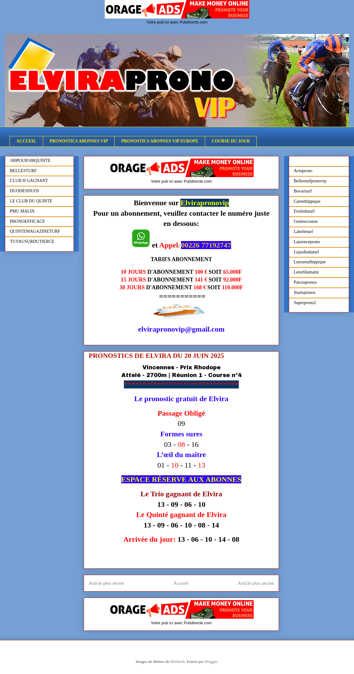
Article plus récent (106, 583)
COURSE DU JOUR (231, 141)
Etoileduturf (304, 211)
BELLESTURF (23, 170)
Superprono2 (305, 302)
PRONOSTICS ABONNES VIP (79, 141)
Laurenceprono (307, 242)
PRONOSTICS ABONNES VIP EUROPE (159, 141)
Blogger (210, 661)
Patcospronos (305, 282)
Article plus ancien (256, 583)
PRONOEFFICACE (27, 221)
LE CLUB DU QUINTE (31, 201)
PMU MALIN (22, 211)
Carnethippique (307, 201)
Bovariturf (303, 191)
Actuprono (303, 170)
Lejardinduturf (306, 252)
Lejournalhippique (310, 262)
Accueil (180, 583)
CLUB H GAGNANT (29, 180)
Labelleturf (303, 231)
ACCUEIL (26, 141)
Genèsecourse (306, 221)
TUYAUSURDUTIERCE (32, 241)
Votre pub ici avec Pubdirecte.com (177, 22)
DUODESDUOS (24, 191)
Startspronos (304, 292)
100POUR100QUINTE (30, 160)
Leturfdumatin (306, 272)
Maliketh (177, 661)
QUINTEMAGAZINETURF (35, 231)
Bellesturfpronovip (310, 181)
